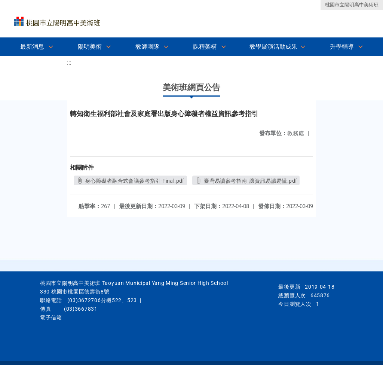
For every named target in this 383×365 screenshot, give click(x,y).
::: (69, 62)
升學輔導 (342, 46)
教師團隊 (147, 46)
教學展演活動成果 (273, 46)
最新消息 (32, 46)
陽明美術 (90, 46)
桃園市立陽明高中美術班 (352, 4)
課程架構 (205, 46)
